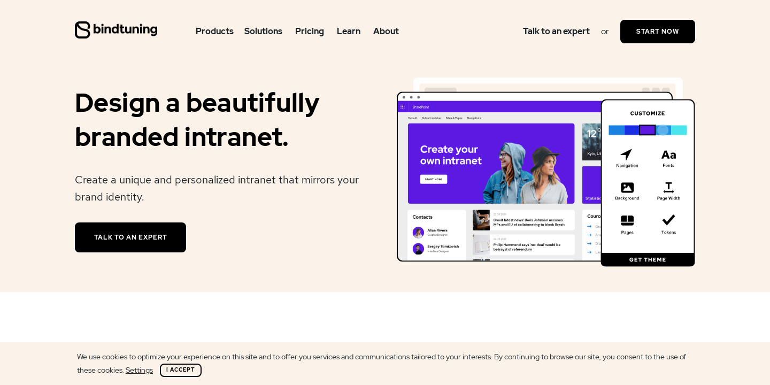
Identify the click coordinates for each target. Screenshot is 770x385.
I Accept (180, 369)
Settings (139, 370)
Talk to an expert (556, 31)
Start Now (657, 31)
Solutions (263, 31)
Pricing (309, 31)
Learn (348, 31)
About (386, 31)
